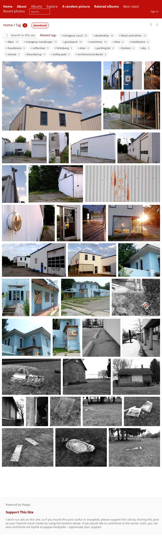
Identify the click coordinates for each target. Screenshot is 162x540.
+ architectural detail (91, 54)
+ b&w (12, 42)
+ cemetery (97, 42)
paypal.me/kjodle (54, 527)
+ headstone (15, 48)
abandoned (40, 25)
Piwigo (26, 504)
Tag (18, 25)
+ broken (127, 48)
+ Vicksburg (63, 48)
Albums (36, 6)
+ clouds (12, 54)
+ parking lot (104, 48)
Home (8, 25)
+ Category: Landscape (40, 42)
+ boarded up (35, 54)
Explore (52, 6)
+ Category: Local (74, 35)
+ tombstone (138, 42)
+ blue (118, 42)
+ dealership (103, 35)
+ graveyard (72, 42)
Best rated (131, 6)
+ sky (144, 48)
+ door (83, 48)
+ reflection (40, 48)
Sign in (154, 11)
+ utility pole (60, 54)
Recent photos (14, 11)
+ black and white (132, 35)
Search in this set (23, 35)
